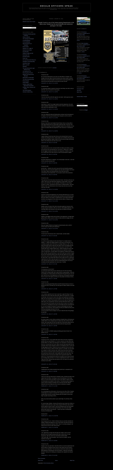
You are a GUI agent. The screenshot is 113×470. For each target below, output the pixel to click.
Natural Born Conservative (28, 77)
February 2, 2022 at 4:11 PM (49, 386)
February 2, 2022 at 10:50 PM (49, 415)
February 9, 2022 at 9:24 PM (49, 455)
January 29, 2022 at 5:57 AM (49, 264)
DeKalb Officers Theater (82, 96)
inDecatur (25, 66)
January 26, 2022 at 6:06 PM (49, 163)
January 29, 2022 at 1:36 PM (49, 278)
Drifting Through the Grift (28, 53)
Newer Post (40, 460)
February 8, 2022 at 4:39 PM (49, 440)
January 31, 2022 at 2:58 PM (49, 371)
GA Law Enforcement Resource (29, 59)
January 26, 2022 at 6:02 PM (49, 142)
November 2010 (80, 88)
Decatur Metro (26, 46)
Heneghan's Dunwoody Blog (29, 61)
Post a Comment (41, 458)
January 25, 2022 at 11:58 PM (49, 131)
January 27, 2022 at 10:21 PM (49, 219)
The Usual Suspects (27, 90)
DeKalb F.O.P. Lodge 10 (28, 48)
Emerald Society (26, 56)
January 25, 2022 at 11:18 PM (49, 91)
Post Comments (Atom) (49, 463)
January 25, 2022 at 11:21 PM (49, 117)
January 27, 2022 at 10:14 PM (49, 211)
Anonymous (84, 32)
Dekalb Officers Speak (56, 6)
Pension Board (26, 80)
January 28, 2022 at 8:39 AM (49, 235)
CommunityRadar (26, 42)
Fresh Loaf (25, 58)
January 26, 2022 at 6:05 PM (49, 154)
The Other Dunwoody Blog (28, 79)
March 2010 (79, 92)
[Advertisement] (56, 15)
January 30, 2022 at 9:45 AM (49, 364)
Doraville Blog (26, 51)
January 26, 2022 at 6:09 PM (49, 174)
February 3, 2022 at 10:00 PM (49, 427)
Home (56, 460)
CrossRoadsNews (26, 40)
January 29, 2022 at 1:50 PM (49, 334)
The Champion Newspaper (28, 38)
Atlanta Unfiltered (26, 37)
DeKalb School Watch (27, 50)
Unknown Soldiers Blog (27, 91)
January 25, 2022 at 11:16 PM (49, 83)
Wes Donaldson (85, 43)
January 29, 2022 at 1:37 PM (49, 288)
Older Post (72, 460)
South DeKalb (26, 82)
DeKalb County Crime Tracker (29, 21)
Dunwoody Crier (26, 54)
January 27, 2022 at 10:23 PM (49, 228)
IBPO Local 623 (26, 64)
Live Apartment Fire (27, 71)
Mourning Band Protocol (28, 72)
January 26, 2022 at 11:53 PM (49, 189)
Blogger (86, 109)
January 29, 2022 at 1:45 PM (49, 314)
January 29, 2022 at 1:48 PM (49, 325)
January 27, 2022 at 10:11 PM (49, 201)
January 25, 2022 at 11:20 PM (49, 109)
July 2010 (79, 90)
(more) (78, 40)
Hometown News (26, 63)
